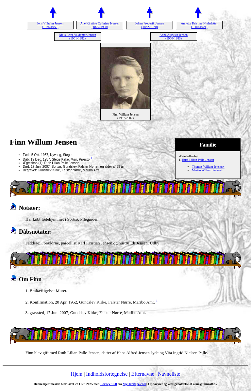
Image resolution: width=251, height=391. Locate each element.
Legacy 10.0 (108, 384)
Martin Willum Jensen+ (207, 170)
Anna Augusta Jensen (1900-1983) (173, 36)
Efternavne (142, 374)
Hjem (77, 374)
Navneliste (169, 374)
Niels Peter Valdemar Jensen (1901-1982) (77, 36)
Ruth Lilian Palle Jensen (198, 160)
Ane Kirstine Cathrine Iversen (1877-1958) (99, 25)
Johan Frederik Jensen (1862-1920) (149, 25)
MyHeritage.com (134, 384)
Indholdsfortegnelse (106, 374)
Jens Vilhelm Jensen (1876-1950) (50, 25)
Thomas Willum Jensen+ (208, 166)
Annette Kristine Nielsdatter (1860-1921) (199, 25)
